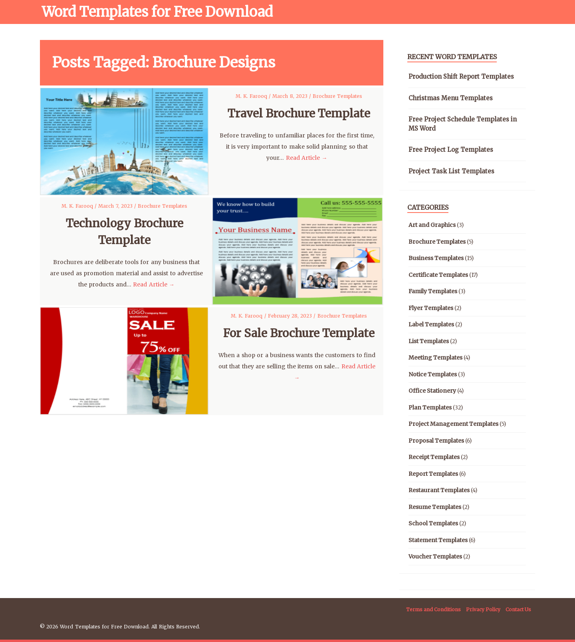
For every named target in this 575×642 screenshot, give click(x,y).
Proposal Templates (436, 440)
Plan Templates (430, 407)
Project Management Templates (453, 423)
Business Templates (436, 258)
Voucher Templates (435, 556)
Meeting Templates (435, 357)
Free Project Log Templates (450, 149)
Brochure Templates (337, 96)
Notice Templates (432, 374)
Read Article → (306, 157)
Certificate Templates (438, 274)
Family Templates (432, 291)
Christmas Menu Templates (450, 98)
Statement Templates (438, 540)
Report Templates (433, 473)
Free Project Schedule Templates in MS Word (462, 123)
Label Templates (431, 324)
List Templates (428, 341)
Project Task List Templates (451, 171)
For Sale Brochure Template (299, 333)
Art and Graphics (432, 225)
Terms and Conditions (433, 609)
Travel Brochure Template (299, 113)
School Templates (433, 523)
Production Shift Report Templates (461, 76)
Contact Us (518, 609)
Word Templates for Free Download (157, 12)
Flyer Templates (430, 308)
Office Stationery (432, 390)
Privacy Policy (483, 609)
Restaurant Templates (439, 490)
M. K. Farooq (252, 96)
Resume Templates (434, 507)
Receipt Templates (434, 457)
